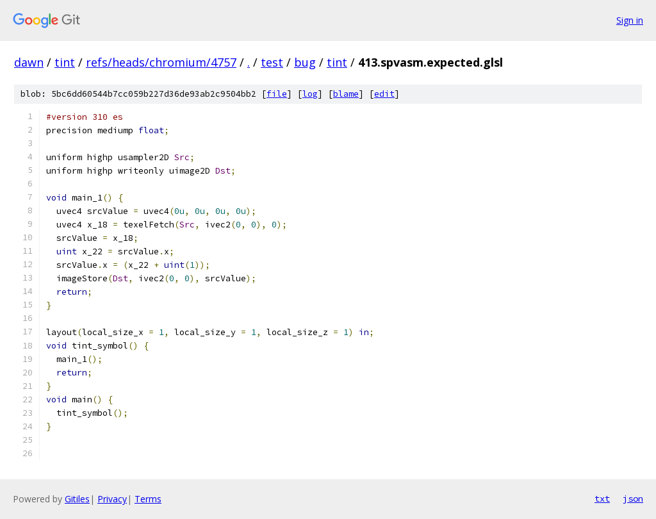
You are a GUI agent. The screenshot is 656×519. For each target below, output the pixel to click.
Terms (148, 499)
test (272, 62)
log (310, 93)
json (633, 498)
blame (346, 93)
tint (64, 62)
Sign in (629, 20)
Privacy (112, 499)
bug (305, 62)
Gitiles (77, 499)
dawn (29, 62)
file (276, 93)
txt (602, 498)
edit (384, 93)
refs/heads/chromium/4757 (161, 62)
